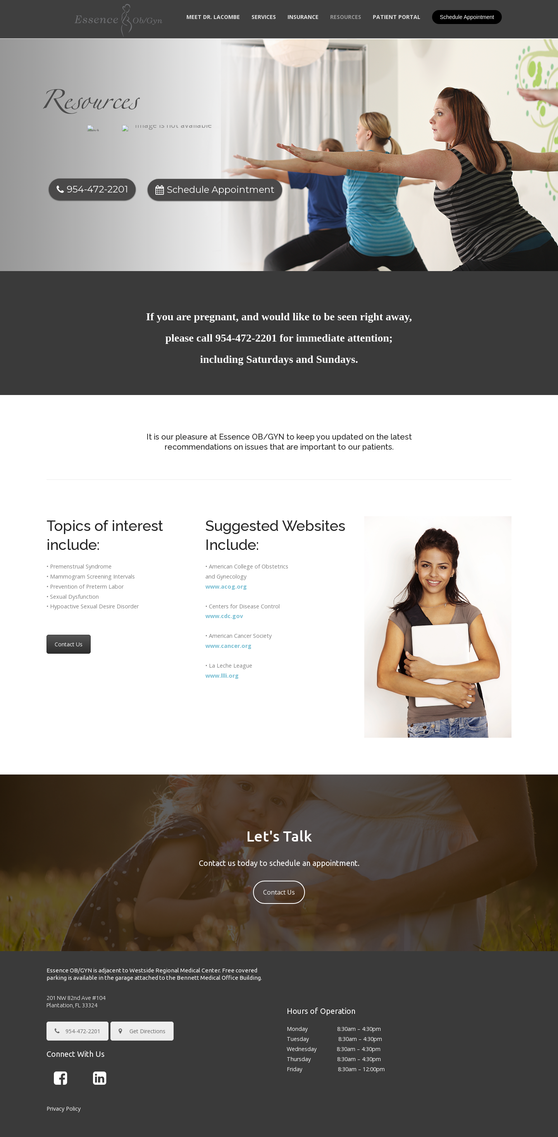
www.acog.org (226, 547)
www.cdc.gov (224, 577)
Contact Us (69, 605)
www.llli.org (222, 637)
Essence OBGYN (263, 1120)
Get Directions (142, 992)
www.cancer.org (228, 607)
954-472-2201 (247, 299)
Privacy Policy (63, 1069)
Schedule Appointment (467, 17)
